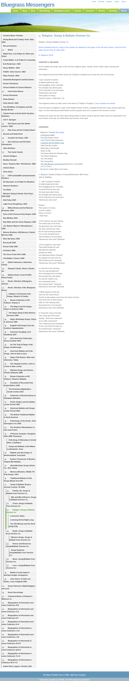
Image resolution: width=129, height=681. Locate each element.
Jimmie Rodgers (10, 156)
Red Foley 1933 (9, 200)
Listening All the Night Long (22, 520)
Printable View (56, 675)
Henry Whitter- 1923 (11, 68)
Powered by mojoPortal (48, 680)
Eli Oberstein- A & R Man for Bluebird (18, 182)
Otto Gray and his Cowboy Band (21, 130)
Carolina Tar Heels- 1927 (18, 138)
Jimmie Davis (8, 168)
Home (94, 1)
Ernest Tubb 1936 (10, 246)
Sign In (124, 1)
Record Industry (10, 46)
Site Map (101, 1)
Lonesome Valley (17, 516)
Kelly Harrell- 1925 (10, 103)
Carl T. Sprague (9, 120)
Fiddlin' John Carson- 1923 (14, 72)
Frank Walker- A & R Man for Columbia (19, 60)
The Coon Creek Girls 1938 (14, 254)
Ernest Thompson (10, 83)
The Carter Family (15, 152)
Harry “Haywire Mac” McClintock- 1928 (19, 164)
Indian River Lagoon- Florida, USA (17, 666)
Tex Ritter (7, 190)
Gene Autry (8, 172)
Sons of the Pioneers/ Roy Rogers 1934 (19, 214)
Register (109, 1)
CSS (70, 680)
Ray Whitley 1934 (10, 218)
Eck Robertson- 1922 (12, 64)
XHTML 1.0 (63, 680)
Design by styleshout (81, 680)
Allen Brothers (9, 148)
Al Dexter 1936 (9, 250)
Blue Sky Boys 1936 (11, 239)
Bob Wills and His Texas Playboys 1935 (19, 222)
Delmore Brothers (10, 186)
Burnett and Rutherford (13, 134)
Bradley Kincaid (10, 160)
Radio (10, 50)
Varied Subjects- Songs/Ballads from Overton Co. (21, 552)
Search (117, 1)
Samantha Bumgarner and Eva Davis (18, 80)
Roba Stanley (8, 99)
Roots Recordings (15, 592)
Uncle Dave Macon (15, 91)
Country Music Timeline (13, 35)
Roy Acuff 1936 (9, 243)
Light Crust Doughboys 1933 (15, 204)
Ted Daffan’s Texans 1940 (13, 258)
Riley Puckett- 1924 (11, 76)
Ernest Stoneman (10, 95)
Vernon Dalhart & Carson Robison (17, 87)
